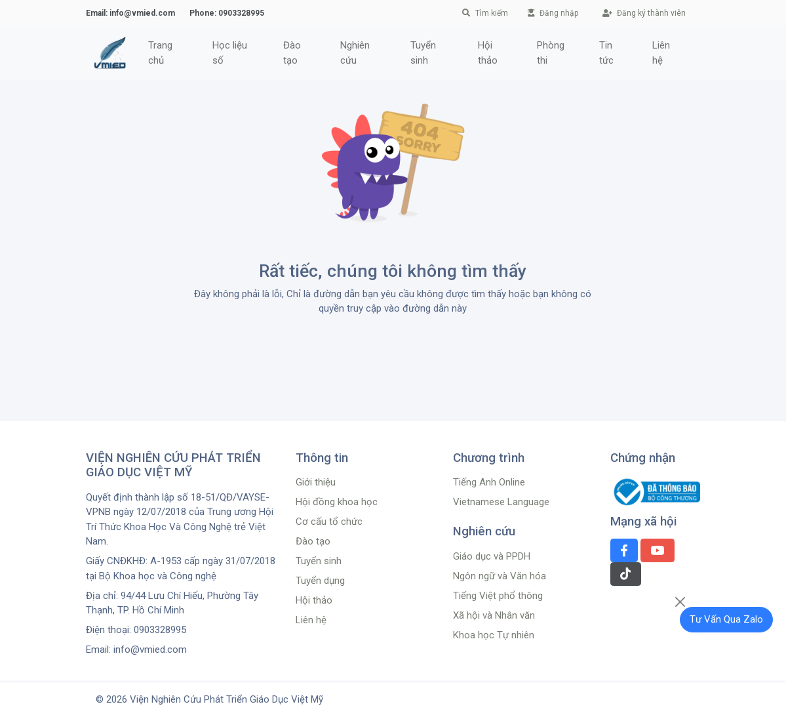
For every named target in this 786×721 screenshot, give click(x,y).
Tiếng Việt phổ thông (498, 596)
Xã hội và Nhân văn (494, 615)
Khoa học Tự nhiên (493, 635)
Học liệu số (229, 52)
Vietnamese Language (501, 502)
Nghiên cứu (355, 52)
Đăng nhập (553, 13)
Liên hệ (661, 52)
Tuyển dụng (320, 581)
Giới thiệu (316, 482)
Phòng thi (550, 52)
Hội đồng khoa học (337, 502)
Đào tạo (292, 52)
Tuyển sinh (423, 52)
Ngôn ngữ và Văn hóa (499, 576)
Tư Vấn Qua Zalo (726, 619)
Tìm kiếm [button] (485, 13)
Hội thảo (488, 52)
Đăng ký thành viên (644, 13)
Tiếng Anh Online (489, 482)
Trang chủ (160, 52)
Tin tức (606, 52)
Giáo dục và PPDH (491, 556)
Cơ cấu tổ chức (329, 521)
